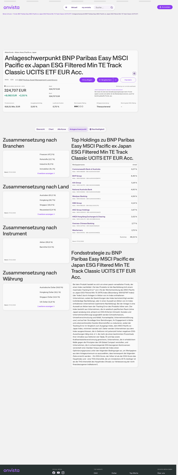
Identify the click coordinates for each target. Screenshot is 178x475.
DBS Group (77, 203)
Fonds (15, 14)
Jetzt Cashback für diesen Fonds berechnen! (109, 90)
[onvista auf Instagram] (63, 473)
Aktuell (74, 7)
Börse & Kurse (7, 14)
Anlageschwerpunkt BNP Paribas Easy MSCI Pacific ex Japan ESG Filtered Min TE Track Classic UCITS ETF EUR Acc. (108, 14)
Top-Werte (134, 473)
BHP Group (77, 176)
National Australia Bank (82, 189)
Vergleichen (105, 80)
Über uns (161, 473)
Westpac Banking (79, 196)
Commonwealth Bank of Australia (86, 169)
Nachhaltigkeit (97, 129)
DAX (96, 473)
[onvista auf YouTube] (58, 473)
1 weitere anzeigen (46, 306)
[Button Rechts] (115, 80)
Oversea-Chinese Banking (83, 223)
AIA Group (76, 182)
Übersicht (40, 129)
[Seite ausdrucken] (134, 73)
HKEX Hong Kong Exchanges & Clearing (88, 216)
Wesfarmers (77, 230)
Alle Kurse (62, 129)
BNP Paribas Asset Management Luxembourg (38, 80)
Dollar (114, 473)
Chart (51, 129)
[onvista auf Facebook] (53, 473)
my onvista (86, 7)
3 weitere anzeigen (46, 214)
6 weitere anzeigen (46, 173)
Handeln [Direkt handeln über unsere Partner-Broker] (128, 80)
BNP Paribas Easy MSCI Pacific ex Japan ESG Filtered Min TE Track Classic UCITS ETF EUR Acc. (47, 14)
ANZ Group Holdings (81, 210)
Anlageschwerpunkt (78, 129)
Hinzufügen (87, 80)
